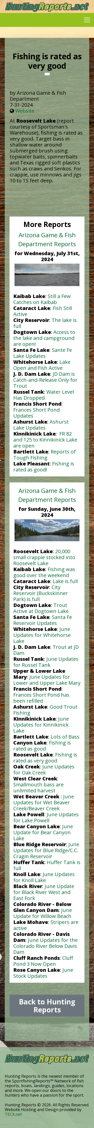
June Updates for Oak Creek (43, 769)
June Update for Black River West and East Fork (43, 892)
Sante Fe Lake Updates (42, 353)
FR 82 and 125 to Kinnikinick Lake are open (45, 439)
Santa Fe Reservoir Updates (42, 620)
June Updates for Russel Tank (45, 662)
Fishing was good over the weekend (44, 572)
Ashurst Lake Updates (41, 424)
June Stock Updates (43, 973)
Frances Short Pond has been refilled (41, 697)
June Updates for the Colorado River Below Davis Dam (45, 946)
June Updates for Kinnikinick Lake (41, 724)
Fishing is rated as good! (43, 466)
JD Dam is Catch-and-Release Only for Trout (45, 380)
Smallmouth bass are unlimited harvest (38, 787)
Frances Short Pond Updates (36, 412)
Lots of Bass (65, 736)
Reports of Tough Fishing (44, 454)
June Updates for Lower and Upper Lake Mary (46, 680)
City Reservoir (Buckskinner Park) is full (40, 593)
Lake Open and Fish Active (41, 365)
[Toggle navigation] (87, 20)
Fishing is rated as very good (45, 757)
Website (24, 110)
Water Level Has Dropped (43, 394)
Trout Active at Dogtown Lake (41, 608)
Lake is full (65, 581)
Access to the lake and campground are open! (44, 338)
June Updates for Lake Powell (46, 817)
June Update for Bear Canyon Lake (43, 832)
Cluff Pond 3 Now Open (43, 961)
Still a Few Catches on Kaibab (42, 299)
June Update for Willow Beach (42, 913)
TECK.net (13, 1114)
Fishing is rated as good (42, 745)
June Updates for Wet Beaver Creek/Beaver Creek (43, 802)
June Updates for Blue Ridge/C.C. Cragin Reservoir (46, 850)
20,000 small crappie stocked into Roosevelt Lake (44, 557)
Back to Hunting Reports (47, 1005)
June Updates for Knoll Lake (44, 877)
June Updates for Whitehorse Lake (42, 635)
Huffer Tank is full (46, 865)
